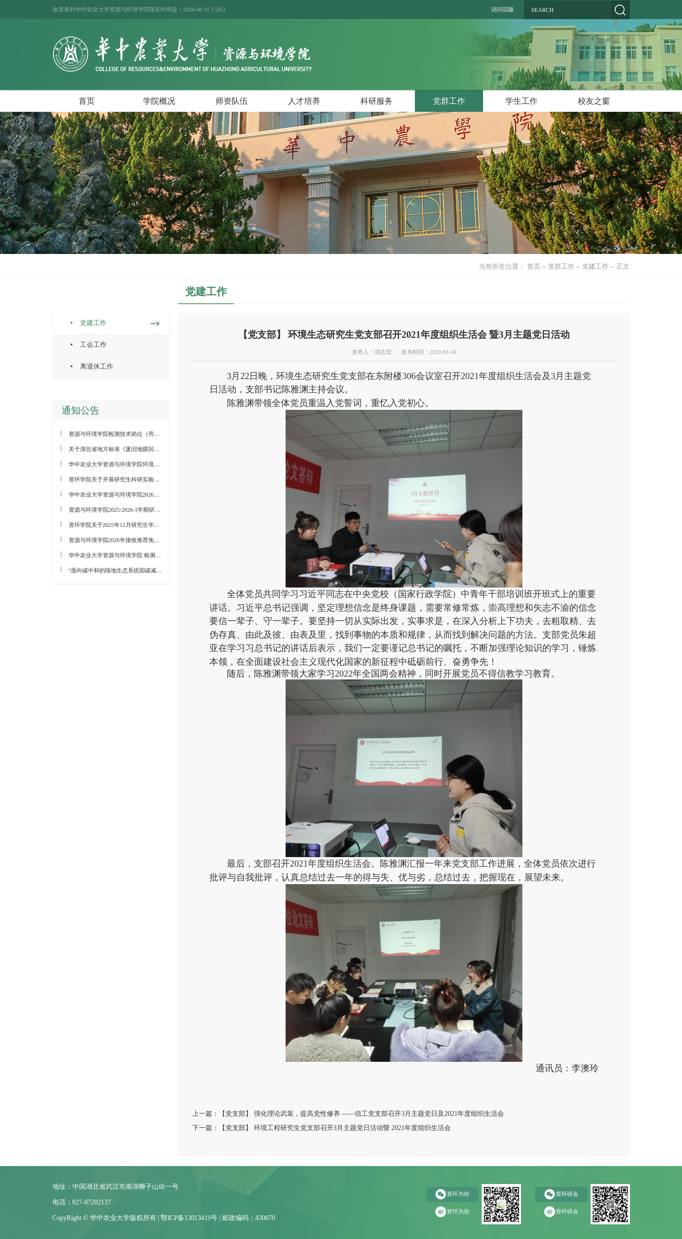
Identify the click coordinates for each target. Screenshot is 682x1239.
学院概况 (159, 101)
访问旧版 (502, 9)
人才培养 (304, 101)
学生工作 (521, 101)
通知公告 (80, 410)
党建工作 (595, 266)
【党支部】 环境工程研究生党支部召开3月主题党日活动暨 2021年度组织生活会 (335, 1127)
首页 (87, 101)
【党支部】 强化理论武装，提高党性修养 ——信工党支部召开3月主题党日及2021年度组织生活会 (361, 1113)
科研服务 (376, 101)
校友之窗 (594, 101)
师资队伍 (231, 101)
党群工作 (449, 101)
